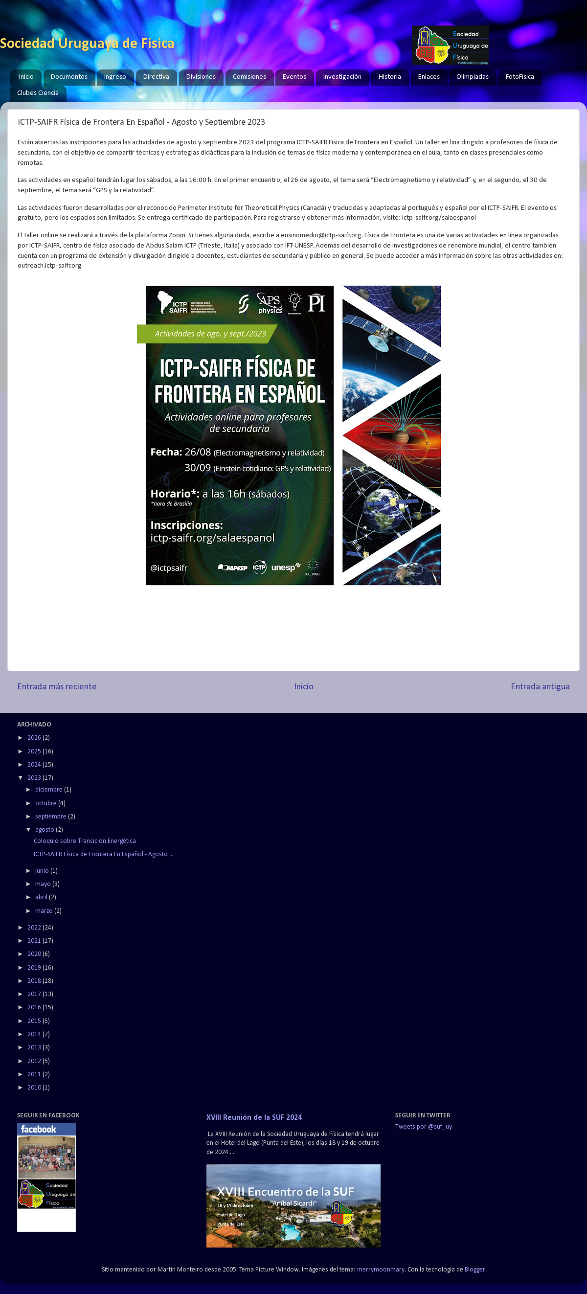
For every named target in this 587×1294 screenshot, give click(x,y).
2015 (35, 1021)
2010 (35, 1088)
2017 (35, 994)
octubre (46, 803)
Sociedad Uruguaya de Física (87, 44)
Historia (390, 77)
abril (42, 897)
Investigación (342, 77)
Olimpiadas (472, 77)
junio (42, 871)
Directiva (156, 77)
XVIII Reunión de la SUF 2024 (254, 1118)
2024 (35, 765)
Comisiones (249, 77)
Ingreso (115, 77)
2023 (35, 778)
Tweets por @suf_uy (423, 1127)
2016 (35, 1007)
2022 (35, 928)
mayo (43, 884)
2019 (35, 968)
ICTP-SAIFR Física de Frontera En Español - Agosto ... (104, 854)
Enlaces (429, 77)
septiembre (51, 817)
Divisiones (201, 77)
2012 (35, 1061)
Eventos (294, 77)
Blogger (475, 1270)
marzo (44, 911)
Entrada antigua (540, 687)
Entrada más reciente (57, 687)
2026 (35, 738)
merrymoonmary (381, 1270)
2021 (35, 941)
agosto (45, 830)
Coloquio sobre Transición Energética (85, 841)
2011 (35, 1074)
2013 (35, 1047)
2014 (35, 1034)
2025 (35, 752)
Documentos (69, 77)
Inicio (26, 77)
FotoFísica (520, 77)
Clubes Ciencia (38, 93)
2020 (35, 954)
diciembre (49, 790)
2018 (35, 981)
